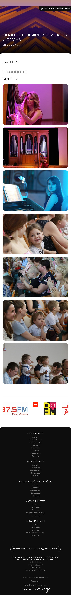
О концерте (15, 72)
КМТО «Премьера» (35, 434)
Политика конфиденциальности (35, 577)
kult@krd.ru (35, 562)
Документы (35, 453)
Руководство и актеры (35, 513)
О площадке (35, 470)
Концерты (35, 488)
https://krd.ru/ (35, 565)
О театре (35, 510)
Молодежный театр (35, 501)
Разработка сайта (29, 589)
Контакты (35, 456)
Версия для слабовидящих (57, 9)
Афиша (35, 437)
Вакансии (35, 448)
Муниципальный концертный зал (35, 481)
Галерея (10, 79)
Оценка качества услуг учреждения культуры (35, 549)
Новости (35, 445)
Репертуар (35, 468)
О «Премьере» (35, 440)
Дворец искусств (35, 462)
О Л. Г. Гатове (35, 443)
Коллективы (35, 473)
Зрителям (35, 451)
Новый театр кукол (35, 521)
